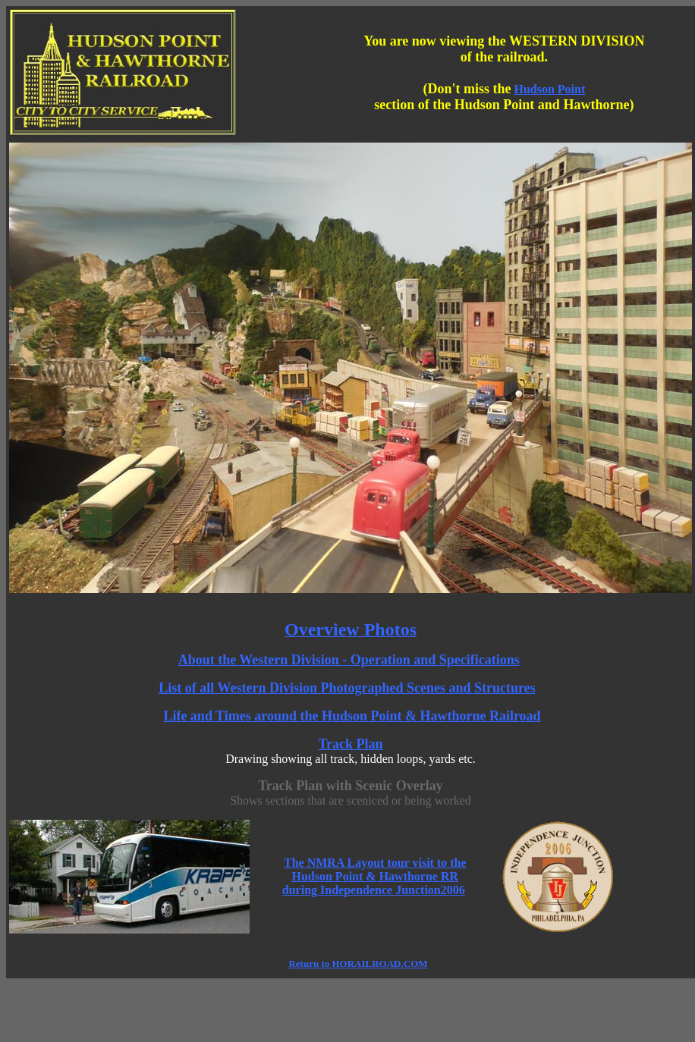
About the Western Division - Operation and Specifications (349, 659)
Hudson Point (549, 89)
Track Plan (350, 744)
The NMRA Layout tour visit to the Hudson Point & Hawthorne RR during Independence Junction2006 (374, 876)
